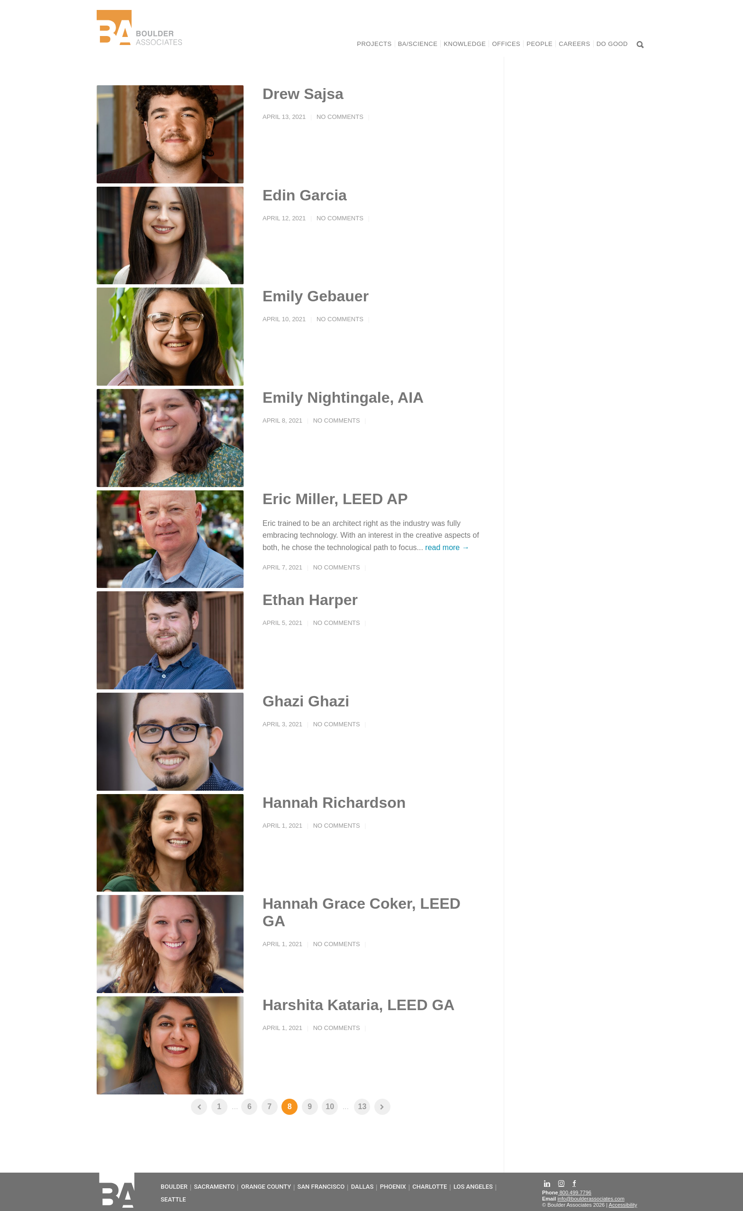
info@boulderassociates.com (590, 1199)
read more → (447, 547)
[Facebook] (575, 1183)
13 (362, 1107)
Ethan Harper (310, 599)
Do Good (612, 43)
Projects (374, 43)
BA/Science (418, 43)
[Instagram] (562, 1182)
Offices (506, 43)
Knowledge (465, 43)
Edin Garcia (305, 195)
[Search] (640, 45)
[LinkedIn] (548, 1182)
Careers (574, 43)
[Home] (139, 41)
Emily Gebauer (316, 296)
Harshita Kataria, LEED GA (358, 1004)
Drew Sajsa (303, 93)
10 (330, 1107)
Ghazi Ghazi (306, 701)
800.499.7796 (574, 1192)
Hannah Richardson (334, 802)
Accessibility (623, 1205)
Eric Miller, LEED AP (335, 498)
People (539, 43)
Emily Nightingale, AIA (343, 397)
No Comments (340, 116)
